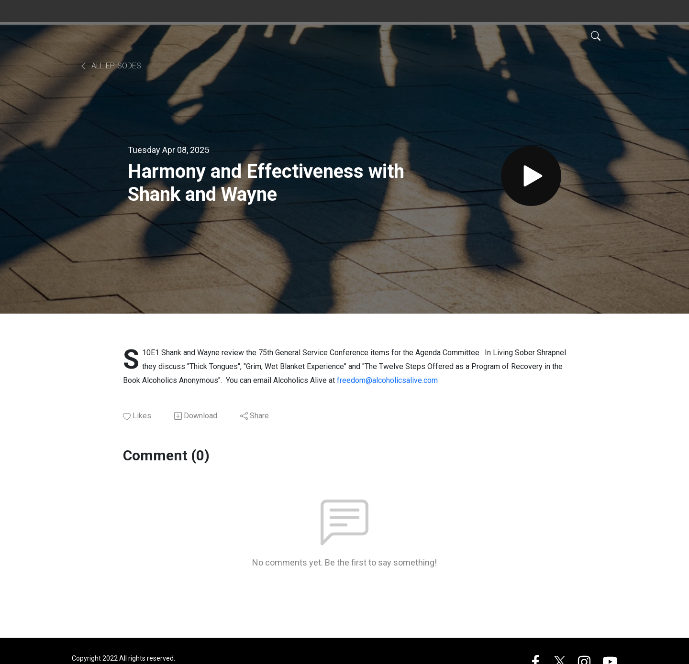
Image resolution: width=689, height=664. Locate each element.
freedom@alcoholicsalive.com (387, 380)
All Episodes (110, 65)
